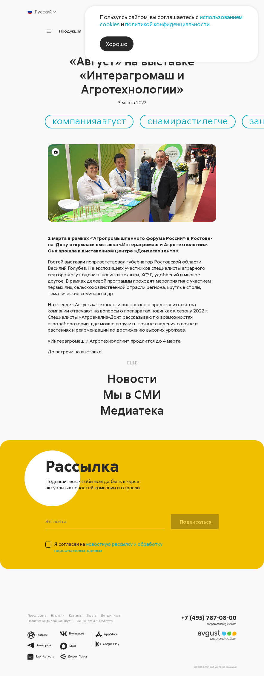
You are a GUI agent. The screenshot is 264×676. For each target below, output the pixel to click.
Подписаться (195, 522)
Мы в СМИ (132, 394)
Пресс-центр (36, 615)
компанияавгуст (89, 120)
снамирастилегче (187, 120)
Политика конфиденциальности (49, 621)
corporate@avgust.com (222, 624)
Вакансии (57, 615)
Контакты (75, 615)
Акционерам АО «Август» (95, 621)
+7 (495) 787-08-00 (209, 617)
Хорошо (117, 44)
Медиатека (132, 410)
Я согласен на (108, 547)
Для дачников (110, 615)
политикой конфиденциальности (167, 24)
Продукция (70, 30)
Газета (91, 615)
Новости (132, 378)
